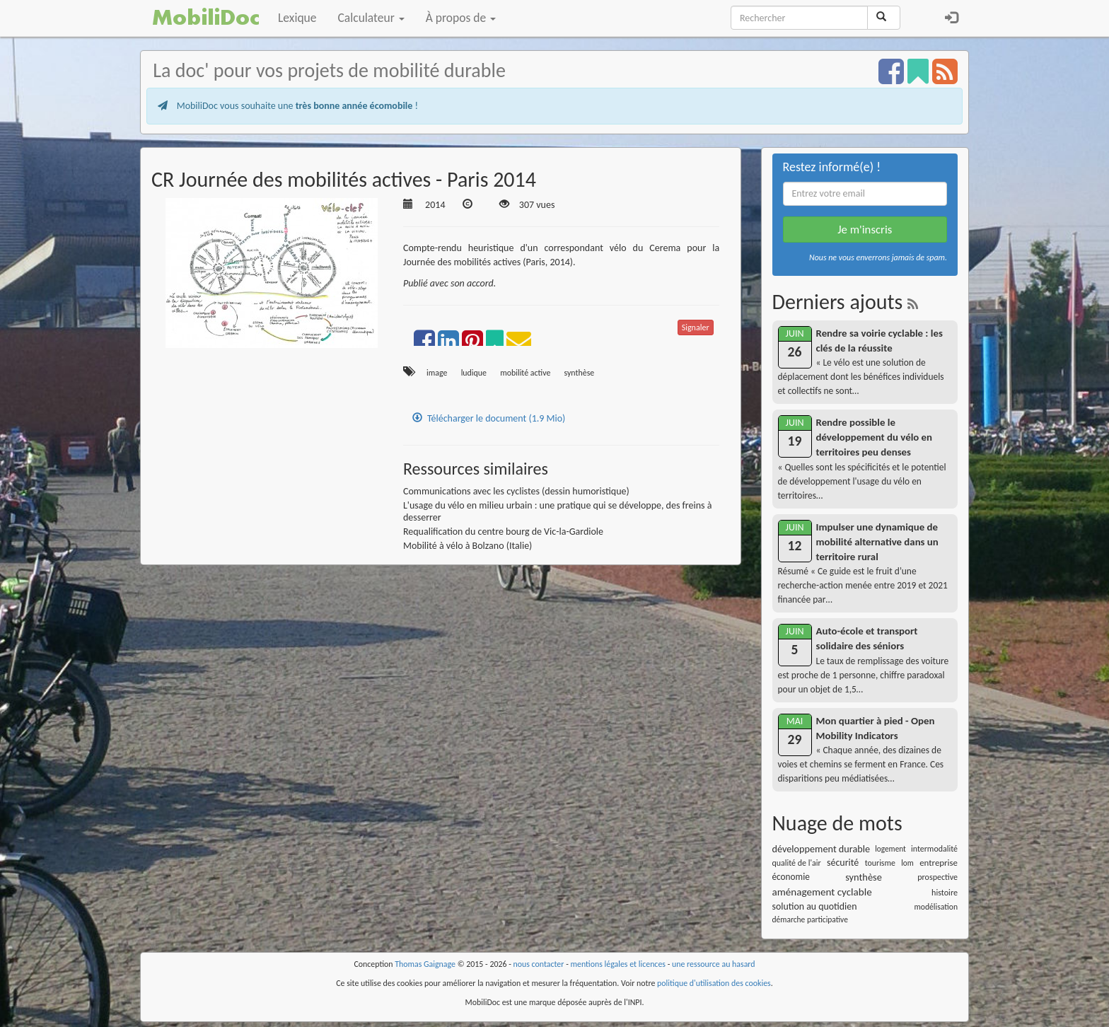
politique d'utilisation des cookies (714, 983)
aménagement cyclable (822, 892)
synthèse (579, 373)
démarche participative (810, 919)
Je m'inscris (864, 229)
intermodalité (934, 849)
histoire (944, 892)
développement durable (821, 848)
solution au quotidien (814, 906)
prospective (937, 877)
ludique (474, 373)
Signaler (695, 327)
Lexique (297, 17)
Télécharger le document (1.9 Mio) (488, 418)
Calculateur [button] (371, 17)
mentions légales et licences (618, 964)
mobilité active (525, 373)
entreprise (938, 862)
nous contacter (538, 964)
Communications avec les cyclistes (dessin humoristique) (516, 491)
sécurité (843, 863)
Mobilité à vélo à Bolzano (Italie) (467, 546)
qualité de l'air (796, 863)
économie (791, 877)
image (436, 373)
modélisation (936, 907)
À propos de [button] (461, 17)
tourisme (880, 863)
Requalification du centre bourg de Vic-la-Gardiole (503, 532)
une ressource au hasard (713, 964)
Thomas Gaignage (425, 964)
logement (890, 849)
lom (907, 863)
